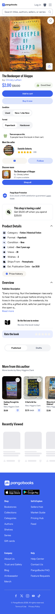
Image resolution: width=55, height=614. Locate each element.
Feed (33, 523)
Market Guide (38, 512)
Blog (6, 570)
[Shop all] (27, 182)
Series (7, 535)
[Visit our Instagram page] (27, 595)
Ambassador (11, 575)
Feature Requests (40, 575)
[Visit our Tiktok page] (39, 595)
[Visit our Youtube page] (33, 595)
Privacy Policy (34, 606)
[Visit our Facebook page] (16, 595)
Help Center (37, 558)
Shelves (8, 529)
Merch (7, 581)
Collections (10, 512)
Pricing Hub (37, 518)
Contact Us (37, 564)
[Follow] (40, 161)
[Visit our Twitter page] (21, 595)
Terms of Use (20, 606)
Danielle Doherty (25, 148)
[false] (14, 161)
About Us (9, 558)
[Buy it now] (27, 101)
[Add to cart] (27, 93)
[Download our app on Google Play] (31, 492)
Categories (10, 518)
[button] (27, 226)
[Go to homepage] (9, 4)
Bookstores (10, 506)
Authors (8, 523)
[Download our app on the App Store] (12, 492)
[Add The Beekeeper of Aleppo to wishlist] (50, 20)
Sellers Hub (37, 506)
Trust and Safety (13, 564)
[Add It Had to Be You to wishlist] (39, 380)
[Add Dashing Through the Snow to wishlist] (18, 380)
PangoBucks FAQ (40, 570)
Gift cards (9, 541)
